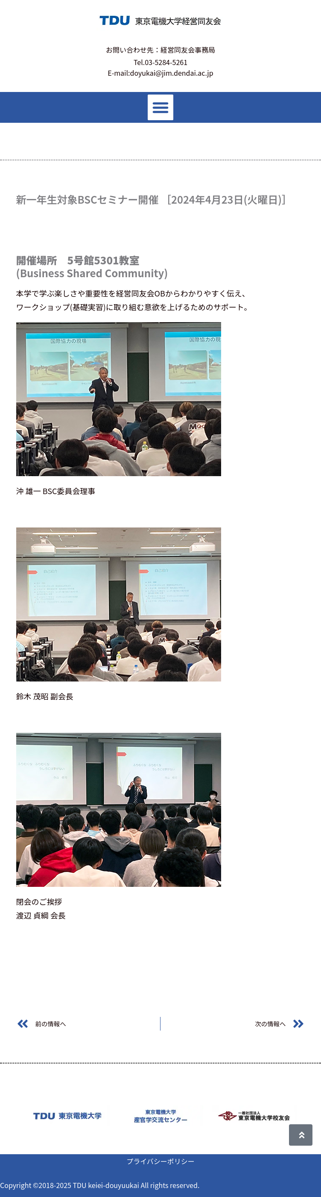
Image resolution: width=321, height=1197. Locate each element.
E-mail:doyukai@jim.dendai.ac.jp (160, 73)
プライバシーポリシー (160, 1161)
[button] (160, 107)
